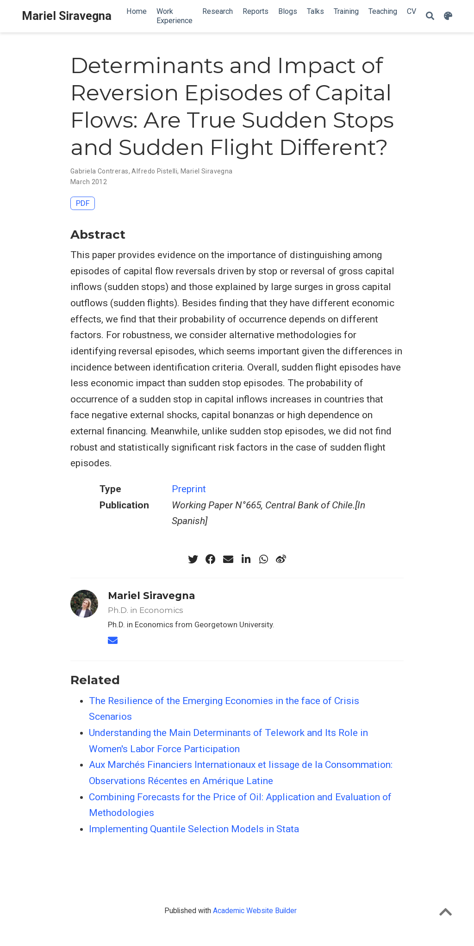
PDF (83, 203)
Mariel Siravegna (67, 16)
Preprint (189, 489)
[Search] (430, 16)
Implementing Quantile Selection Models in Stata (194, 829)
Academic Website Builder (255, 910)
